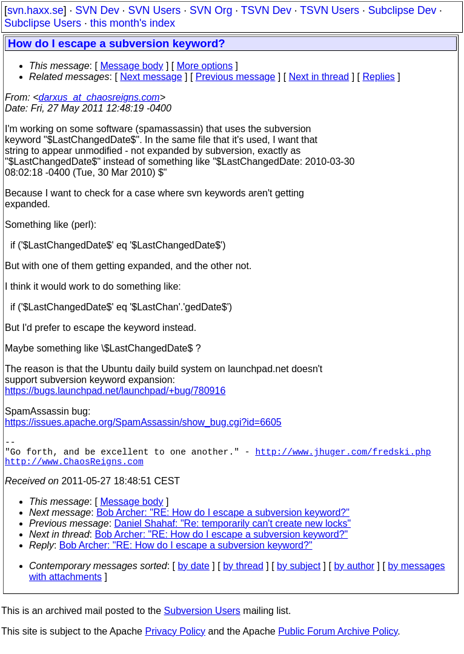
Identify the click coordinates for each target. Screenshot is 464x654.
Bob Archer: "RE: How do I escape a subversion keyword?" (223, 520)
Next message (151, 77)
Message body (131, 66)
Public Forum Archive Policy (337, 638)
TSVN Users (329, 10)
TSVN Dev (266, 10)
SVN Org (211, 10)
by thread (243, 573)
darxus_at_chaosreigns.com (99, 97)
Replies (379, 77)
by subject (298, 573)
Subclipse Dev (402, 10)
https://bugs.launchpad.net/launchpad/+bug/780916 (115, 390)
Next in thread (319, 77)
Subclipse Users (42, 23)
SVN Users (154, 10)
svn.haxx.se (35, 10)
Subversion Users (202, 618)
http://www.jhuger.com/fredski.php (343, 456)
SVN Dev (97, 10)
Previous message (236, 77)
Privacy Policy (175, 638)
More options (205, 66)
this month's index (132, 23)
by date (193, 573)
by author (354, 573)
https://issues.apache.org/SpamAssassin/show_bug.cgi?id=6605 (143, 422)
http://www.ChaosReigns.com (74, 468)
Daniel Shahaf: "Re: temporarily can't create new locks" (232, 531)
